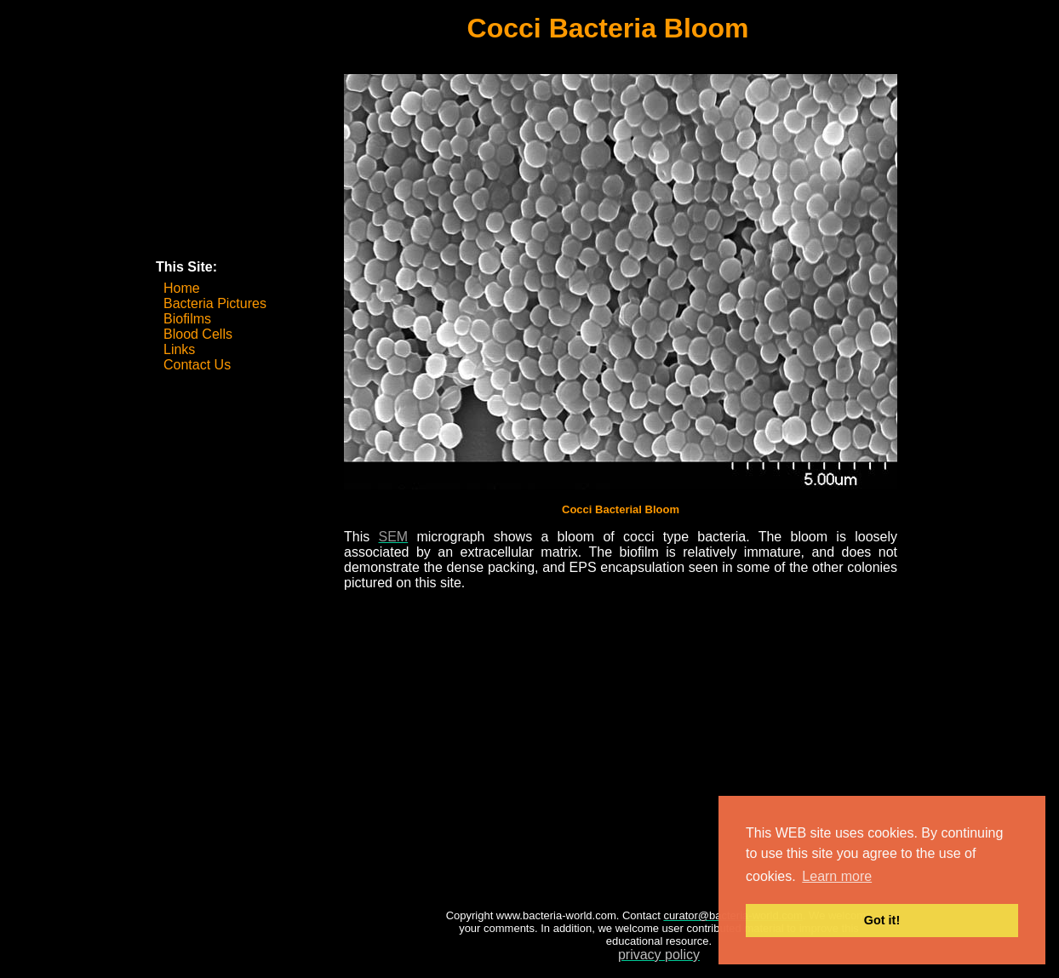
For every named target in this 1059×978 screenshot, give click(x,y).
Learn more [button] (837, 876)
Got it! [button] (882, 920)
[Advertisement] (241, 168)
